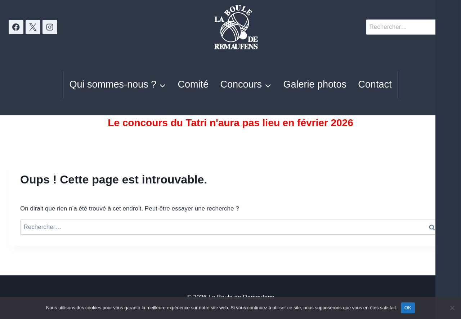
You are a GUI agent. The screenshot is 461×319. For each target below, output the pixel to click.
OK (407, 307)
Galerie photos (314, 84)
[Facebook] (16, 27)
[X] (33, 27)
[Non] (452, 307)
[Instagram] (49, 27)
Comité (193, 84)
